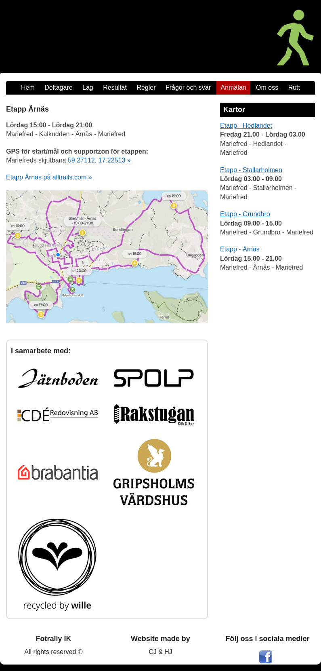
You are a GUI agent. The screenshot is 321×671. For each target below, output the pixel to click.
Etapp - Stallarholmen (251, 170)
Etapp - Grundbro (245, 214)
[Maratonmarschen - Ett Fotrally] (227, 36)
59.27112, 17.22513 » (99, 160)
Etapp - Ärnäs (240, 249)
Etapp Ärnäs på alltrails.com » (49, 177)
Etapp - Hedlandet (246, 125)
